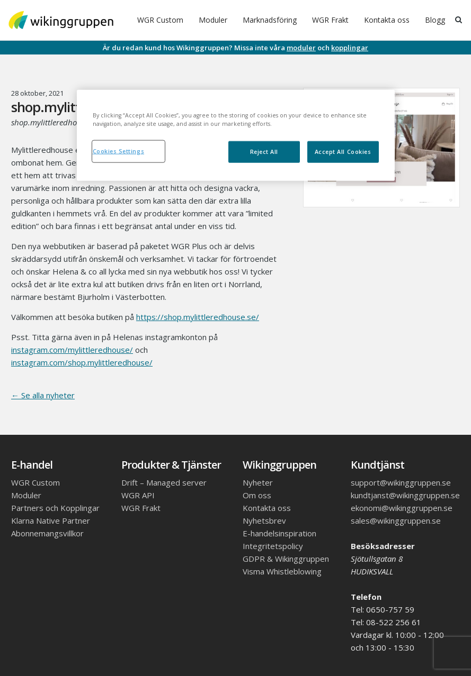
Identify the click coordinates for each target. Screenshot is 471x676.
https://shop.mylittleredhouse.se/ (197, 317)
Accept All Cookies (343, 151)
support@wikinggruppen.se (401, 482)
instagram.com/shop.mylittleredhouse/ (82, 362)
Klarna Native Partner (50, 520)
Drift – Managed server (164, 482)
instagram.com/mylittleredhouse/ (72, 349)
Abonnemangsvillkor (47, 533)
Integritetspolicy (273, 546)
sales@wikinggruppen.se (396, 520)
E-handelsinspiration (279, 533)
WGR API (138, 495)
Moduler (213, 20)
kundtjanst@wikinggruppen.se (405, 495)
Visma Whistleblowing (282, 571)
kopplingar (349, 47)
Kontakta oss (387, 20)
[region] (236, 134)
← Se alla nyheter (43, 395)
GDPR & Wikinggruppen (286, 558)
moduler (301, 47)
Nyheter (258, 482)
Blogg (435, 20)
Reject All (264, 151)
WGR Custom (160, 20)
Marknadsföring (270, 20)
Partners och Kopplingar (55, 508)
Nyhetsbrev (264, 520)
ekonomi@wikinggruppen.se (401, 508)
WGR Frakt (330, 20)
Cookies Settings (119, 150)
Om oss (257, 495)
